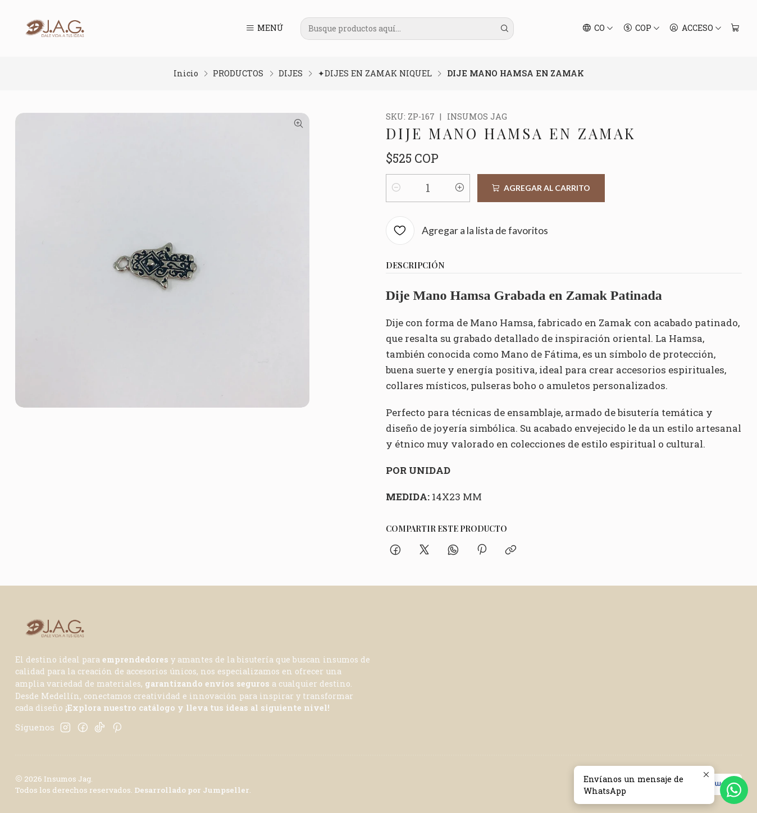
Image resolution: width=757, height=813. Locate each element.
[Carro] (735, 28)
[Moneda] (641, 28)
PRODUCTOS (238, 73)
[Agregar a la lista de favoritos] (467, 231)
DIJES (291, 73)
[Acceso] (695, 28)
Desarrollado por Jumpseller (191, 790)
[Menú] (264, 28)
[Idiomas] (598, 28)
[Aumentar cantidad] (459, 188)
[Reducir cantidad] (396, 188)
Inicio (186, 73)
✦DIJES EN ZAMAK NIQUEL (375, 73)
